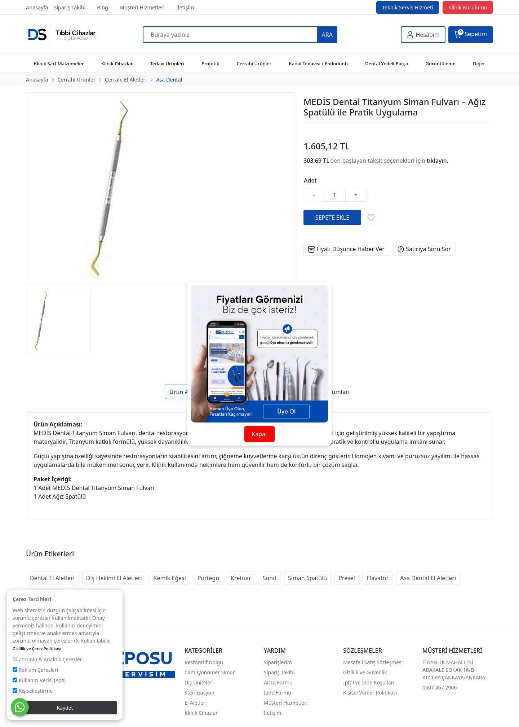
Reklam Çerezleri (35, 669)
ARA (327, 35)
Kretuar (241, 578)
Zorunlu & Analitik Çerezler (47, 659)
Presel (346, 578)
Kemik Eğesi (170, 578)
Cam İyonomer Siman (210, 672)
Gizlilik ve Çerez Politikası (37, 648)
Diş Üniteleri (199, 682)
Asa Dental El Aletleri (428, 578)
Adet (310, 180)
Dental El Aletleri (52, 578)
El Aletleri (196, 702)
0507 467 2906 (439, 687)
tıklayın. (437, 161)
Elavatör (378, 578)
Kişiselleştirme (33, 690)
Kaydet (65, 707)
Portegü (208, 578)
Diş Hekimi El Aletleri (114, 578)
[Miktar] (335, 195)
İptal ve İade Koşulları (368, 682)
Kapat (259, 434)
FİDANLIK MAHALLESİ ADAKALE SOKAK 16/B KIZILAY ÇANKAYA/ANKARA (453, 670)
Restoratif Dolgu (204, 662)
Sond (269, 578)
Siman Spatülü (307, 578)
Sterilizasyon (199, 692)
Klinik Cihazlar (201, 712)
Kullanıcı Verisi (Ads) (39, 680)
